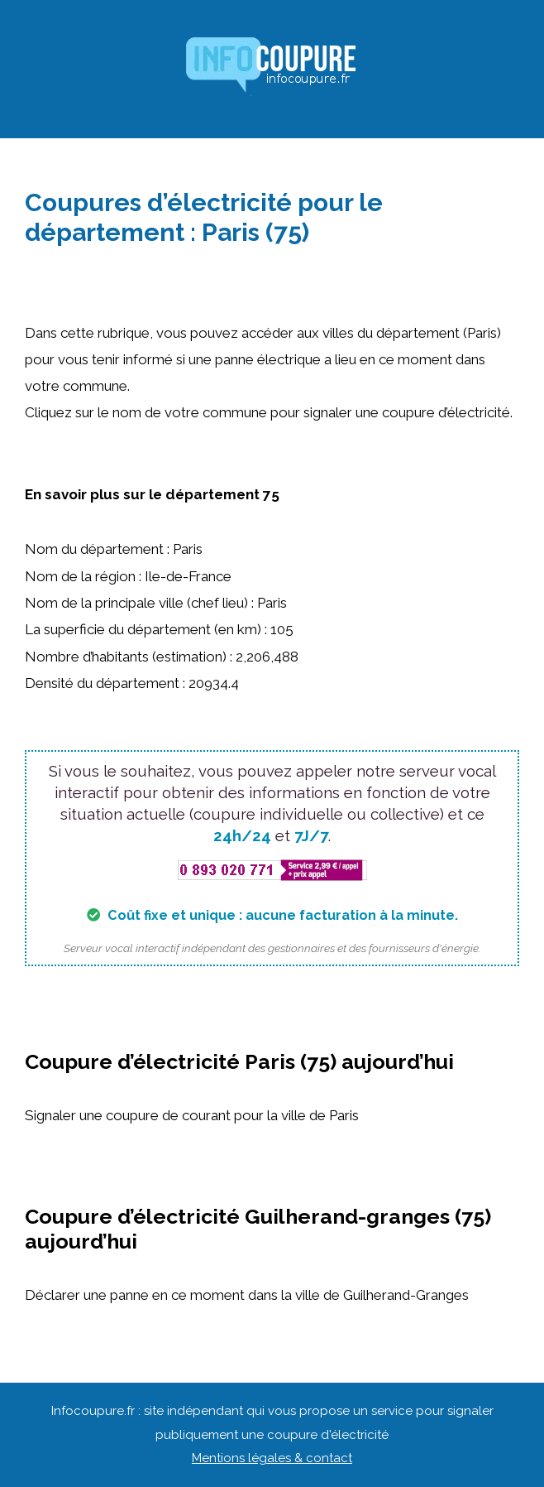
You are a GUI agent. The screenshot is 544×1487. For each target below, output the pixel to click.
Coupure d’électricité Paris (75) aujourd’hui (239, 1061)
